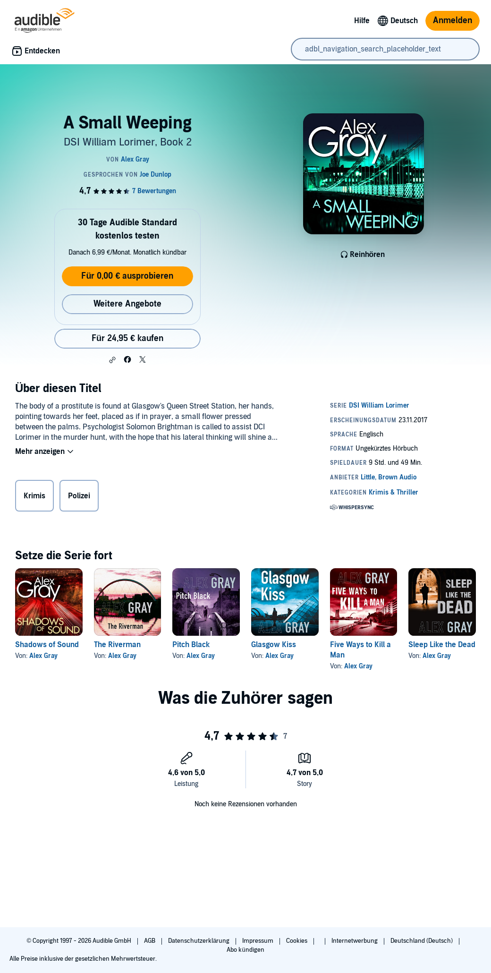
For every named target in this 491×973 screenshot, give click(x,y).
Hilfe (362, 21)
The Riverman (117, 644)
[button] (112, 360)
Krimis (34, 496)
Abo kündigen (245, 950)
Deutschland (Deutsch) (422, 941)
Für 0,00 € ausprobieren (127, 276)
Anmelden (452, 21)
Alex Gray (43, 656)
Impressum (258, 941)
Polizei (79, 496)
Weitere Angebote (127, 304)
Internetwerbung (355, 941)
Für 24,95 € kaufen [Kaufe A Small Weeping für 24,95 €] (127, 338)
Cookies (297, 941)
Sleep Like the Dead (441, 644)
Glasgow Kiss (273, 644)
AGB (150, 941)
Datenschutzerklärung (199, 941)
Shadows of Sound (47, 644)
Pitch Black (191, 644)
